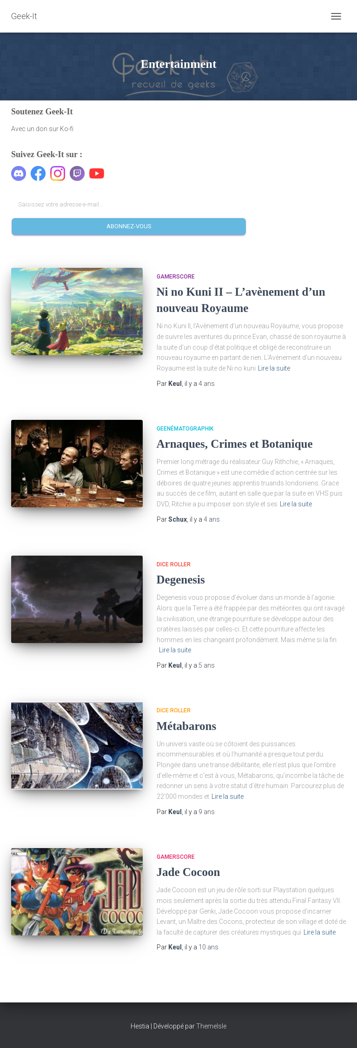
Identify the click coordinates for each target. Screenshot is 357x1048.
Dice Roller (174, 564)
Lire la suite (274, 368)
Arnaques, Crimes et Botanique (235, 444)
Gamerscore (176, 276)
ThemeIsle (211, 1026)
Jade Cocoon (188, 872)
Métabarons (187, 726)
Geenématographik (185, 428)
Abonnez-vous (129, 226)
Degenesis (181, 579)
